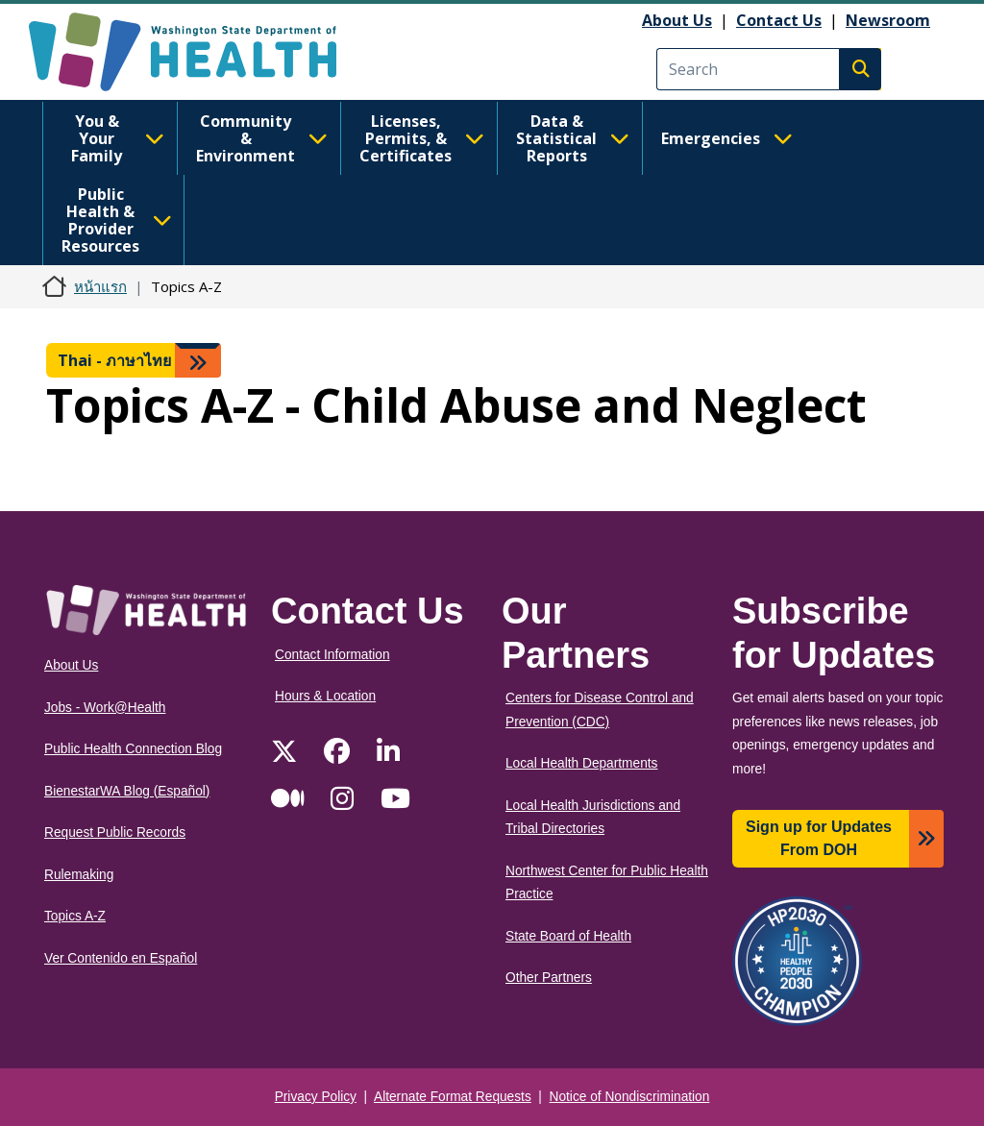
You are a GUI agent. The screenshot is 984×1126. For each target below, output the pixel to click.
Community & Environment (262, 138)
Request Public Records (114, 832)
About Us (677, 20)
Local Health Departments (581, 763)
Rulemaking (78, 875)
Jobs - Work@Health (104, 707)
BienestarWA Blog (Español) (126, 791)
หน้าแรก (100, 286)
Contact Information (332, 655)
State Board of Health (568, 936)
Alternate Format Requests (452, 1096)
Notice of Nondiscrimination (630, 1096)
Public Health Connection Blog (133, 749)
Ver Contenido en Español (120, 958)
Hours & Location (325, 696)
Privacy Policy (316, 1096)
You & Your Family (117, 138)
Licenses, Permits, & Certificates (421, 138)
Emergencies (727, 138)
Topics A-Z (75, 916)
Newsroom (888, 20)
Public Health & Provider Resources (117, 220)
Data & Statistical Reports (572, 138)
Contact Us (779, 20)
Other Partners (548, 977)
